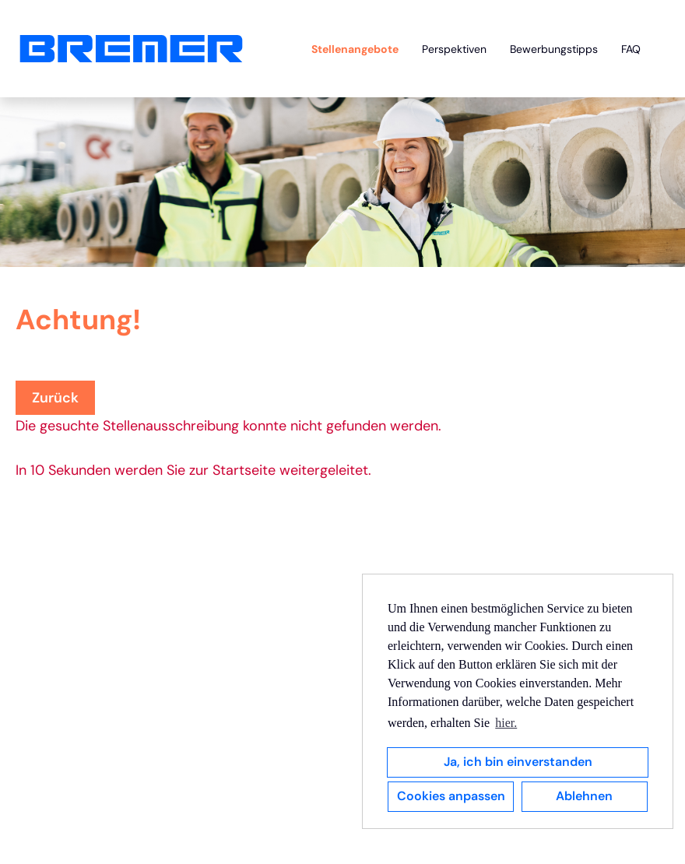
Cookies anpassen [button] (451, 796)
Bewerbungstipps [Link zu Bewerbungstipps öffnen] (554, 49)
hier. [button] (506, 722)
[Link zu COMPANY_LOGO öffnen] (131, 49)
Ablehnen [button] (584, 796)
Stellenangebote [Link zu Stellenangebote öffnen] (355, 49)
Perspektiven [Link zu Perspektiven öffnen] (454, 49)
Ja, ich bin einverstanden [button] (518, 761)
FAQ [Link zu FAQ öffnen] (631, 49)
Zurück (55, 397)
